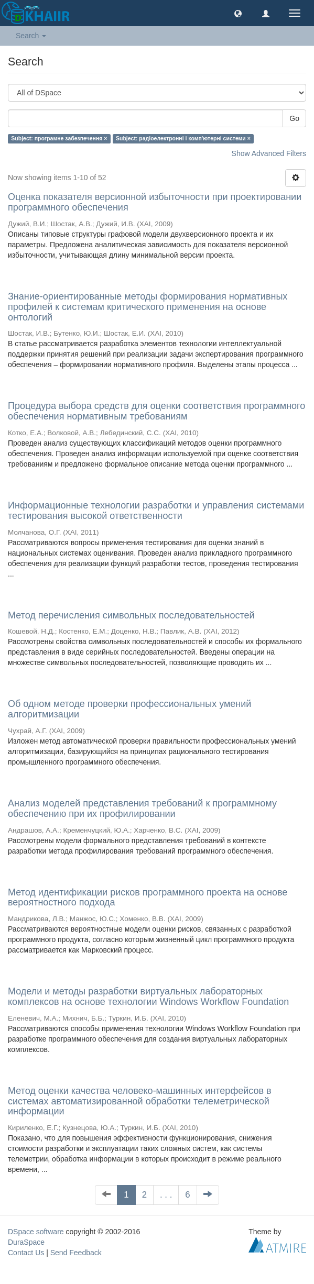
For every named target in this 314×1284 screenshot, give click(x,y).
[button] (238, 13)
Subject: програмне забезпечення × (59, 138)
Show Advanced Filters (269, 153)
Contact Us (26, 1252)
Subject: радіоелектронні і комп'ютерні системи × (183, 138)
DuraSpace (26, 1242)
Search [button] (31, 35)
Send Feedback (76, 1252)
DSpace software (36, 1231)
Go (294, 118)
